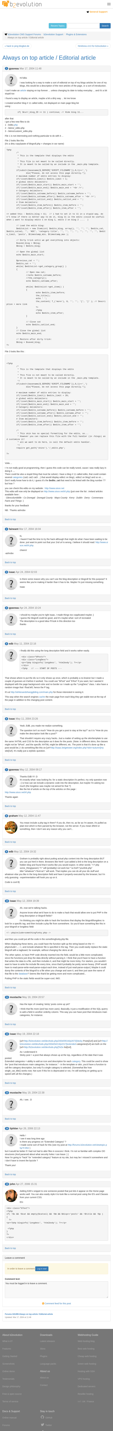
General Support (97, 11)
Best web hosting (86, 1348)
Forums (6, 1425)
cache (42, 697)
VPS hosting (84, 1379)
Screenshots (8, 1364)
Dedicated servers (86, 1386)
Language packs (48, 1364)
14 (7, 1128)
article (23, 90)
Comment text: (12, 1279)
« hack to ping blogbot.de (17, 46)
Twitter (46, 1424)
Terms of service (10, 1401)
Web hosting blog (86, 1341)
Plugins (43, 1356)
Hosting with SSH (86, 1371)
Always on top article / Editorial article (49, 57)
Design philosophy (11, 1386)
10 (7, 901)
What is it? (7, 1341)
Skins (42, 1348)
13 (7, 1093)
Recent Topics (58, 25)
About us (44, 1377)
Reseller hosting (85, 1394)
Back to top (10, 519)
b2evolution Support (53, 34)
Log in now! (42, 1269)
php (16, 125)
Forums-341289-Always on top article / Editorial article (29, 1314)
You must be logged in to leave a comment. (56, 1289)
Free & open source (12, 1394)
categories (18, 477)
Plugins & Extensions (76, 34)
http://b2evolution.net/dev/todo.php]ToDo (43, 1047)
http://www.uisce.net (54, 488)
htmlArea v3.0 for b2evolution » (93, 46)
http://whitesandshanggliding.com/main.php (32, 692)
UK (83, 1401)
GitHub (46, 1417)
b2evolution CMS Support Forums (24, 34)
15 (7, 1184)
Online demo (8, 1371)
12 (7, 1034)
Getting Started (9, 1356)
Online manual (9, 1417)
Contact (43, 1385)
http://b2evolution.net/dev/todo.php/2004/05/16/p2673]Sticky (53, 1041)
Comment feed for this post (56, 1303)
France (90, 1401)
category (76, 1061)
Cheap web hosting (87, 1356)
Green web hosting (87, 1364)
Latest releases (47, 1341)
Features (6, 1348)
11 (7, 997)
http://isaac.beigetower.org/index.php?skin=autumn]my (77, 747)
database (23, 973)
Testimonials (8, 1379)
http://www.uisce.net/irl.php (57, 491)
